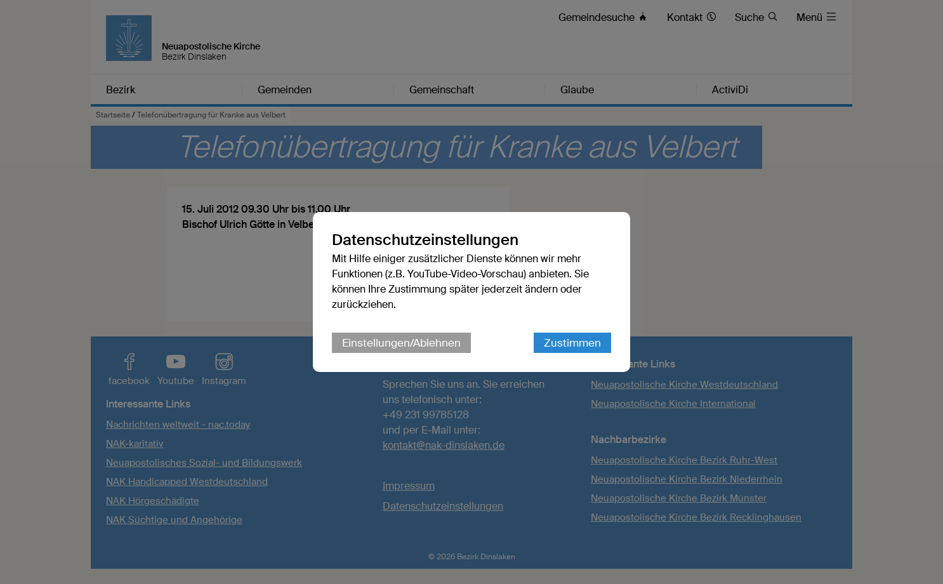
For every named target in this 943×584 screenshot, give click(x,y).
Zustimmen (572, 343)
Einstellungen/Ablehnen (401, 343)
